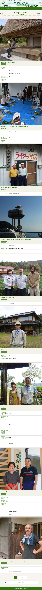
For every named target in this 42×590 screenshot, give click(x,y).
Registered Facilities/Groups (11, 8)
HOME (2, 8)
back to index (21, 582)
